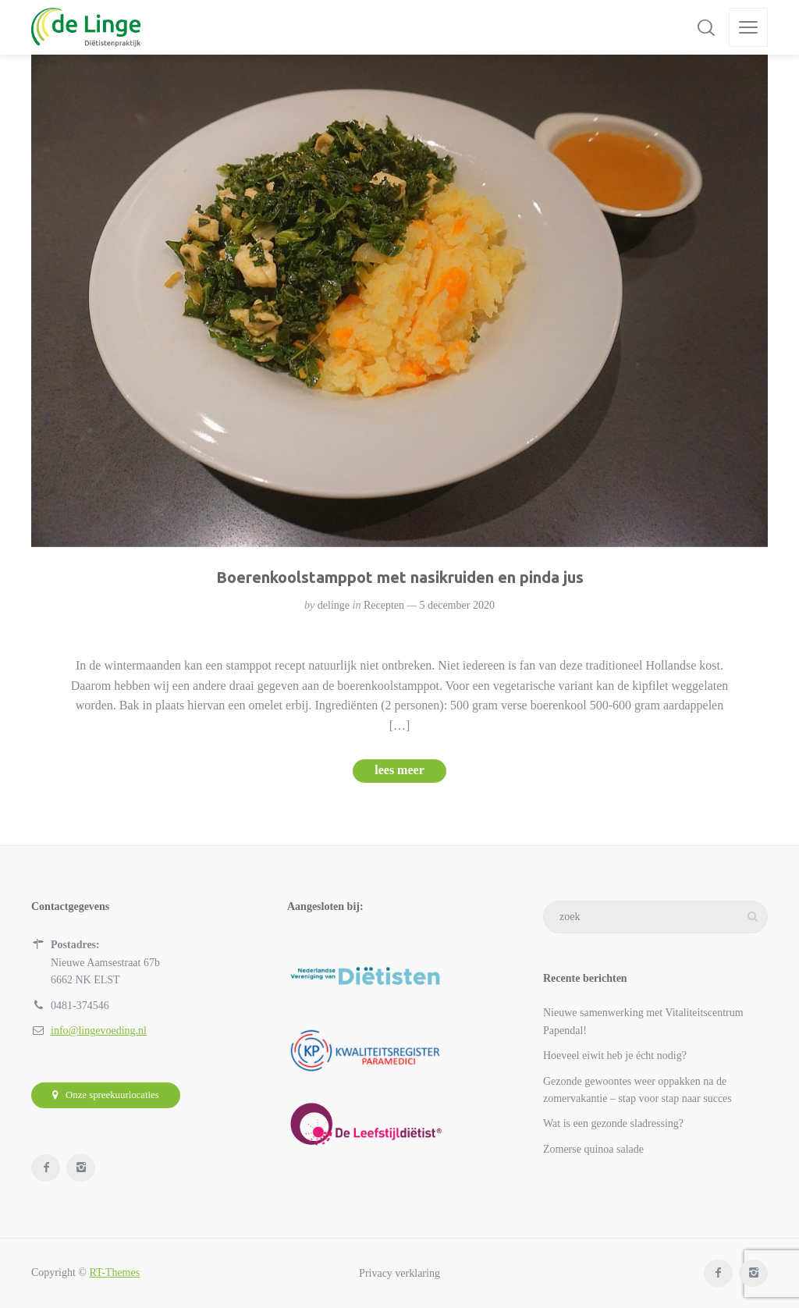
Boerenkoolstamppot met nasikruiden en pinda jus (400, 577)
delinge (334, 605)
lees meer (399, 770)
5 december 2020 (456, 605)
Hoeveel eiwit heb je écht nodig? (615, 1055)
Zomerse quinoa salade (593, 1149)
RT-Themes (114, 1272)
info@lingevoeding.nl (99, 1030)
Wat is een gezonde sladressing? (613, 1123)
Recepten (384, 605)
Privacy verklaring (399, 1272)
